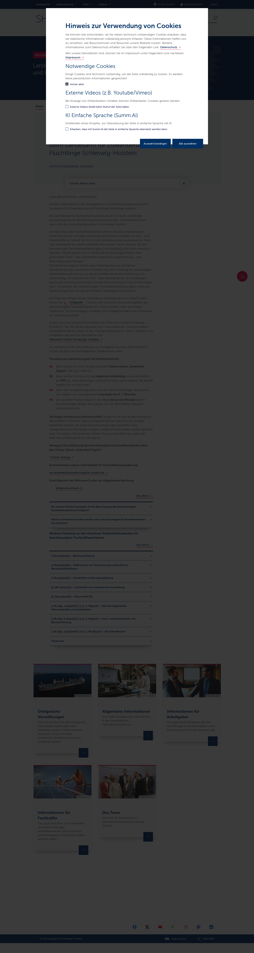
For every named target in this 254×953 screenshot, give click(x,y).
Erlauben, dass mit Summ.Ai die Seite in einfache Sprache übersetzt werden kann (118, 129)
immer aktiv (77, 84)
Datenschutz (168, 47)
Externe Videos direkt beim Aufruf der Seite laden (99, 106)
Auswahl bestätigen (155, 143)
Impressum (72, 57)
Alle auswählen (188, 143)
